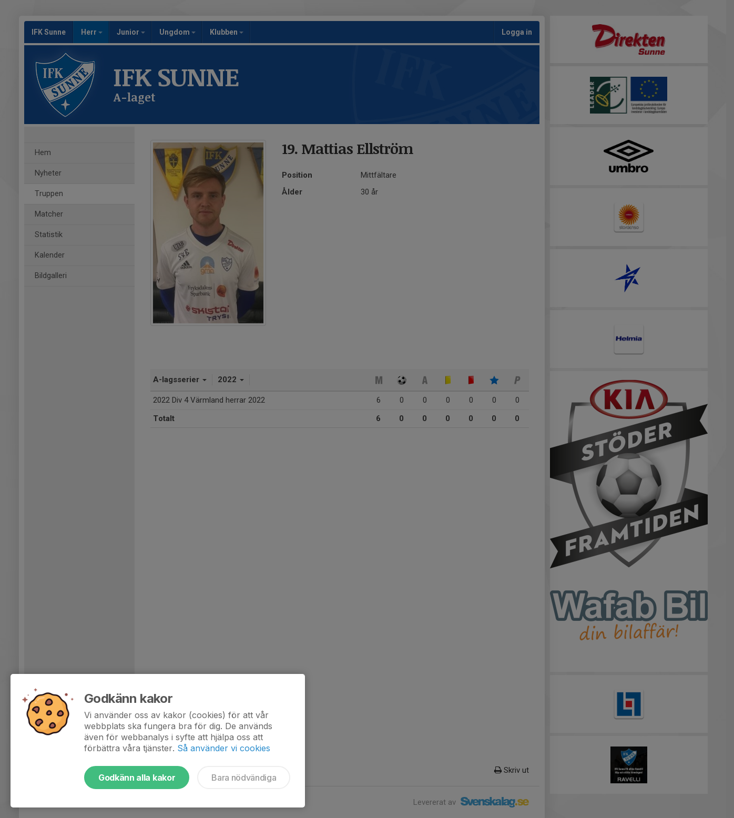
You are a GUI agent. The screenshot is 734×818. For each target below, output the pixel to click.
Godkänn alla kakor (136, 777)
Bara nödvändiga (243, 777)
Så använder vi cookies (223, 748)
